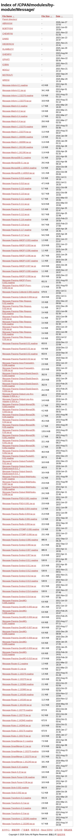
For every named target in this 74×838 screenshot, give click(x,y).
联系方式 (35, 830)
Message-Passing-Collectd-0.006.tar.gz (19, 297)
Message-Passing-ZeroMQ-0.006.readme (14, 612)
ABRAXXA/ (7, 23)
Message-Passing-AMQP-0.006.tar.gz (19, 256)
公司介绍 (58, 830)
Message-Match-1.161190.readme (17, 147)
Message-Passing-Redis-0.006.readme (19, 519)
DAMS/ (5, 39)
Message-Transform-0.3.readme (16, 808)
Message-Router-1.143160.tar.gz (17, 700)
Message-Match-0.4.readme (14, 116)
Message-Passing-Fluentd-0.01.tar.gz (19, 349)
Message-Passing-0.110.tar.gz (15, 194)
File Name (7, 16)
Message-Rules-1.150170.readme (17, 731)
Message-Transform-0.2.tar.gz (15, 803)
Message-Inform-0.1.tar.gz (14, 90)
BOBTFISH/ (7, 28)
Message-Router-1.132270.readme (18, 674)
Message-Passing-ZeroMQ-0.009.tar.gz (19, 648)
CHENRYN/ (7, 34)
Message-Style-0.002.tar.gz (14, 793)
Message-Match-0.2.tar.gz (14, 111)
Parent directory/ (9, 19)
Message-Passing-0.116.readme (16, 220)
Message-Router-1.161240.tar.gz (17, 705)
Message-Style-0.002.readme (15, 788)
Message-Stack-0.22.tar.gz (14, 772)
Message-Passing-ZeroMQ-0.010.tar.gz (19, 658)
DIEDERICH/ (8, 44)
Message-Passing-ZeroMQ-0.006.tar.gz (19, 617)
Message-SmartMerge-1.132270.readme (20, 751)
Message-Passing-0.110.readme (16, 189)
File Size (46, 16)
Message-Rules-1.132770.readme (17, 710)
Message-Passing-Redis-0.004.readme (19, 509)
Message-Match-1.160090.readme (17, 137)
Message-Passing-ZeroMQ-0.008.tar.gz (19, 638)
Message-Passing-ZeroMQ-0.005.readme (14, 602)
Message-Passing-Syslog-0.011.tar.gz (19, 566)
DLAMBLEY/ (8, 49)
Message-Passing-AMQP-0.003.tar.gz (19, 245)
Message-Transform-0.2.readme (16, 798)
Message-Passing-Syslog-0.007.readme (20, 550)
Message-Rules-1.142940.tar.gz (16, 726)
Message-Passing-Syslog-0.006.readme (20, 540)
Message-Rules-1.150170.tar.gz (16, 736)
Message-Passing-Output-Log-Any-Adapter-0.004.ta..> (18, 400)
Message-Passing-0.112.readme (16, 209)
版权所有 (61, 834)
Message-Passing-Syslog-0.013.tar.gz (19, 586)
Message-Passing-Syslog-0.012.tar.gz (19, 576)
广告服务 (25, 830)
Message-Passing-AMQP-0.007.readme (20, 261)
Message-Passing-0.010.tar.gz (15, 183)
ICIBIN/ (5, 65)
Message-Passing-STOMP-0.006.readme (20, 529)
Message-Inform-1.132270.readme (17, 96)
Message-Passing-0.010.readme (16, 178)
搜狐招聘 (16, 830)
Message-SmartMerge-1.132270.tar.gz (19, 757)
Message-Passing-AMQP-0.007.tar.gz (19, 266)
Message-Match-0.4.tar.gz (14, 121)
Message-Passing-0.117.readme (16, 230)
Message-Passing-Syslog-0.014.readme (20, 591)
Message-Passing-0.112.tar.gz (15, 214)
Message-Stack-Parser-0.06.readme (18, 777)
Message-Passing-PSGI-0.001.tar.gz (18, 503)
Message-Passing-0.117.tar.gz (15, 235)
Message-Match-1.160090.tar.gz (16, 142)
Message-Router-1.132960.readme (18, 684)
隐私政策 (68, 830)
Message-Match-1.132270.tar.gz (16, 132)
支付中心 (6, 830)
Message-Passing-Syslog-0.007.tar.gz (19, 555)
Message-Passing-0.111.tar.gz (15, 204)
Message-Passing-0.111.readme (16, 199)
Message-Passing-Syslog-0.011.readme (20, 560)
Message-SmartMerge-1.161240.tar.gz (19, 762)
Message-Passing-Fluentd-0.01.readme (20, 343)
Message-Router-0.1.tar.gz (14, 669)
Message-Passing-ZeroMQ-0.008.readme (14, 633)
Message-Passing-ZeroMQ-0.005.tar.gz (19, 607)
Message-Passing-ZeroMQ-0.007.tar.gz (19, 627)
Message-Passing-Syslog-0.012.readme (20, 571)
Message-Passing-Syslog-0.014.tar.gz (19, 597)
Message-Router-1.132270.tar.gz (17, 679)
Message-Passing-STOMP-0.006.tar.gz (19, 534)
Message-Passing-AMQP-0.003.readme (20, 240)
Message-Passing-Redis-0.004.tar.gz (18, 514)
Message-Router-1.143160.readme (18, 695)
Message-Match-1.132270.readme (17, 127)
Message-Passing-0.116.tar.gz (15, 225)
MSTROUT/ (7, 75)
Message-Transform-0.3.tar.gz (15, 813)
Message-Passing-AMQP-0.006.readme (20, 250)
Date (58, 16)
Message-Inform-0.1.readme (15, 85)
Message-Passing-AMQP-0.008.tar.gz (19, 276)
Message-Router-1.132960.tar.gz (17, 689)
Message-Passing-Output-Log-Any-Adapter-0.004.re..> (18, 395)
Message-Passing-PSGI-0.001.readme (19, 498)
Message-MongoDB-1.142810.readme (19, 168)
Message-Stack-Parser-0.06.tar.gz (17, 782)
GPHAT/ (6, 59)
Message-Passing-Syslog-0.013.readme (20, 581)
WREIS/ (6, 80)
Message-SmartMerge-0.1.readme (17, 741)
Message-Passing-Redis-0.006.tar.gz (18, 524)
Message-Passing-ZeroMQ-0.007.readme (14, 622)
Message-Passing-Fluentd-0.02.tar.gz (19, 359)
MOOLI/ (5, 70)
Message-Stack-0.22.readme (15, 767)
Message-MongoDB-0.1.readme (16, 158)
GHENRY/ (7, 54)
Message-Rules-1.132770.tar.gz (16, 715)
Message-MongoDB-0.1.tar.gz (15, 163)
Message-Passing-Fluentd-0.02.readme (20, 354)
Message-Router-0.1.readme (15, 664)
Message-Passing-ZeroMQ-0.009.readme (14, 643)
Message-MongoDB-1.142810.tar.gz (18, 173)
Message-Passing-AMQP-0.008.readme (20, 271)
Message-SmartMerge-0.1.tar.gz (16, 746)
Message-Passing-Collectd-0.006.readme (20, 292)
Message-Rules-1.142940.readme (17, 720)
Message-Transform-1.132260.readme (19, 819)
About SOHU (46, 830)
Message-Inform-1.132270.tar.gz (16, 101)
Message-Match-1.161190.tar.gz (16, 152)
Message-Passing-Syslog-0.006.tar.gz (19, 545)
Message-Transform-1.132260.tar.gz (18, 824)
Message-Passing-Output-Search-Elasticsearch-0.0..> (17, 467)
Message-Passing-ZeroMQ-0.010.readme (14, 653)
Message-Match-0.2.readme (14, 106)
